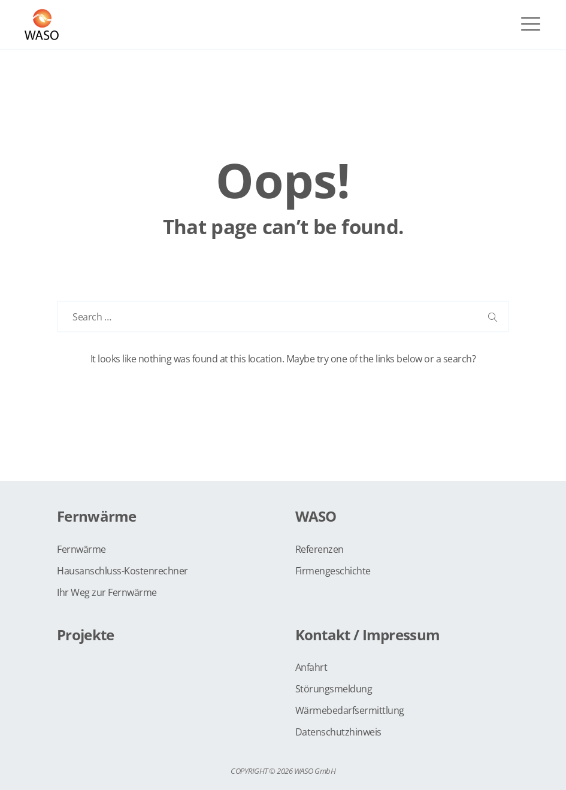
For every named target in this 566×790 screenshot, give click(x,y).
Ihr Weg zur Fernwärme (107, 592)
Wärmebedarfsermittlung (349, 710)
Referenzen (319, 549)
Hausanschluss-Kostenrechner (122, 570)
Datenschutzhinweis (338, 731)
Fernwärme (81, 549)
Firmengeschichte (333, 570)
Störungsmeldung (334, 688)
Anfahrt (311, 667)
